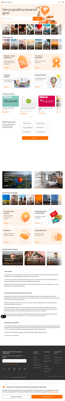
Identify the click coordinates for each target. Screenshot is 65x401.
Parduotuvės (47, 379)
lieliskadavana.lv (58, 381)
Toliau (35, 138)
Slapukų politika (54, 392)
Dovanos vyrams (27, 123)
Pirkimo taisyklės (47, 382)
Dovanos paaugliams (28, 127)
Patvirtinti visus (47, 396)
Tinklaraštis (36, 381)
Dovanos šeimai (26, 132)
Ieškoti (38, 19)
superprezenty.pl (58, 378)
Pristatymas (46, 377)
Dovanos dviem (39, 127)
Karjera (35, 378)
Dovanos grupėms (40, 132)
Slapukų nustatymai (16, 397)
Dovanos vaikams (40, 123)
